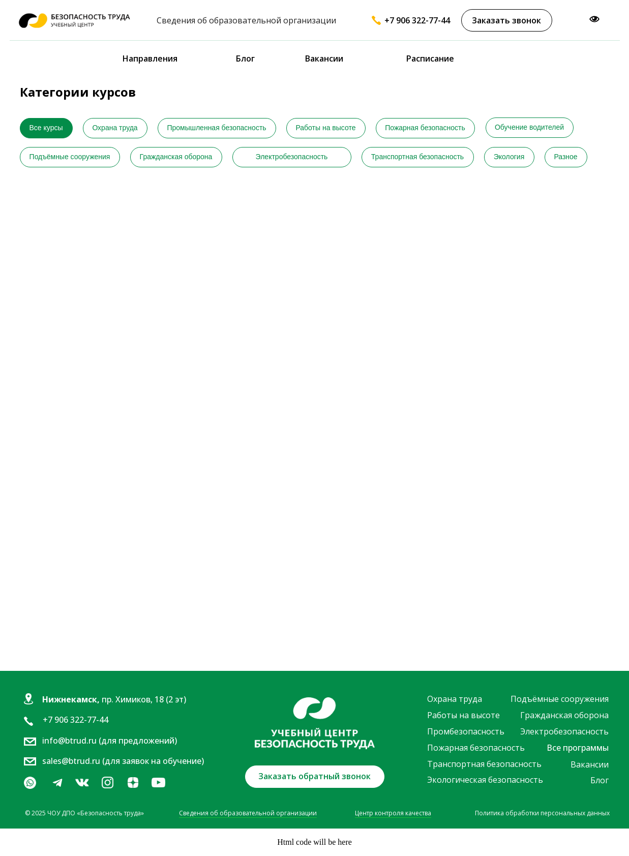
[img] (81, 782)
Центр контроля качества (393, 813)
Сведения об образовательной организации (248, 813)
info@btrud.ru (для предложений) (109, 740)
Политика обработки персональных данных (542, 813)
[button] (506, 20)
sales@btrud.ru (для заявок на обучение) (123, 760)
